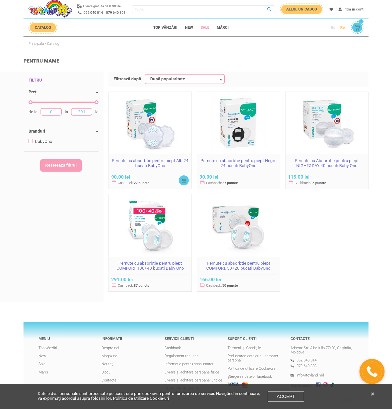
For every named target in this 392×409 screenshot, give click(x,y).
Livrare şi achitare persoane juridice (193, 380)
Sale (204, 27)
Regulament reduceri (181, 356)
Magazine (109, 356)
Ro (342, 27)
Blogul (106, 372)
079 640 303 (116, 13)
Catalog (53, 44)
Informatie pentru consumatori (189, 364)
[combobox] (185, 79)
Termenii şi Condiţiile (244, 348)
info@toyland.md (307, 375)
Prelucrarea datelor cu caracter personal (253, 358)
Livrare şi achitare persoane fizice (191, 372)
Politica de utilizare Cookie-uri (251, 368)
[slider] (30, 102)
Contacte (109, 380)
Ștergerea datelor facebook (250, 376)
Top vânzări (165, 27)
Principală (36, 44)
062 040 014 (93, 13)
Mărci (223, 27)
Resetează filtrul (61, 165)
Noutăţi (108, 364)
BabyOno (40, 141)
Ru (333, 27)
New (189, 27)
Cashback (172, 348)
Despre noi (110, 348)
